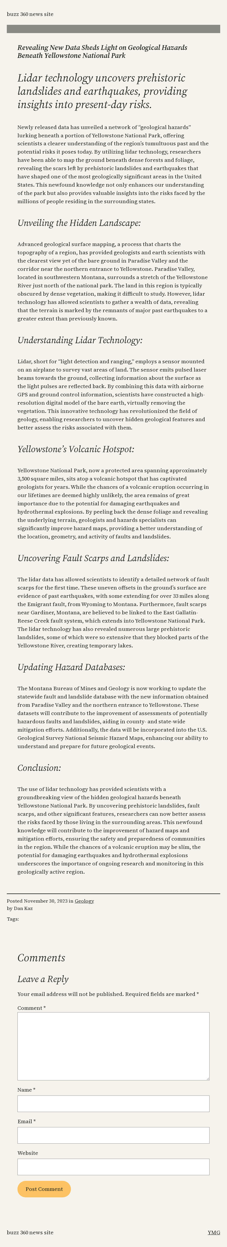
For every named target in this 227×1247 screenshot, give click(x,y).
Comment (31, 1008)
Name (26, 1089)
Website (27, 1153)
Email (26, 1121)
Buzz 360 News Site (30, 14)
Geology (84, 901)
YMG (214, 1232)
